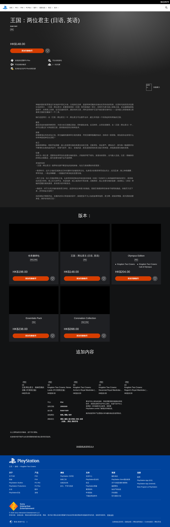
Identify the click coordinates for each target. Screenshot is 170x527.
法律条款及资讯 (117, 522)
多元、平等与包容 (66, 486)
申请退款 (89, 493)
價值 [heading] (62, 473)
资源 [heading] (113, 473)
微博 (138, 477)
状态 (87, 483)
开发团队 (115, 493)
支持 (55, 8)
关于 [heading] (11, 473)
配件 (35, 8)
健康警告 (115, 486)
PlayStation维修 (91, 486)
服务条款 (115, 476)
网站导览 (158, 522)
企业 (10, 489)
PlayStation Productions (17, 486)
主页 (10, 466)
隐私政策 (128, 522)
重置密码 (89, 489)
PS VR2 (37, 483)
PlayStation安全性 (92, 479)
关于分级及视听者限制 (119, 483)
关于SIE (12, 476)
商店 (49, 8)
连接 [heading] (139, 473)
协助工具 (63, 479)
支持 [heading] (88, 473)
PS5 (16, 8)
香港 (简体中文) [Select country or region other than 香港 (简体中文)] (18, 522)
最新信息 (42, 8)
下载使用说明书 (91, 496)
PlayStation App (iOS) (144, 480)
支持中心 (89, 476)
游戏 (10, 8)
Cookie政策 (149, 522)
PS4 (22, 8)
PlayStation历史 (14, 493)
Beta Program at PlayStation (147, 487)
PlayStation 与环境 (67, 476)
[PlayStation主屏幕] (5, 8)
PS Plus (28, 8)
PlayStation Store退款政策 (121, 479)
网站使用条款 (138, 522)
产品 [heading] (36, 473)
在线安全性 (64, 483)
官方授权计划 (116, 496)
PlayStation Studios (16, 483)
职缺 (10, 479)
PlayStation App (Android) (146, 484)
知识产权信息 (116, 489)
